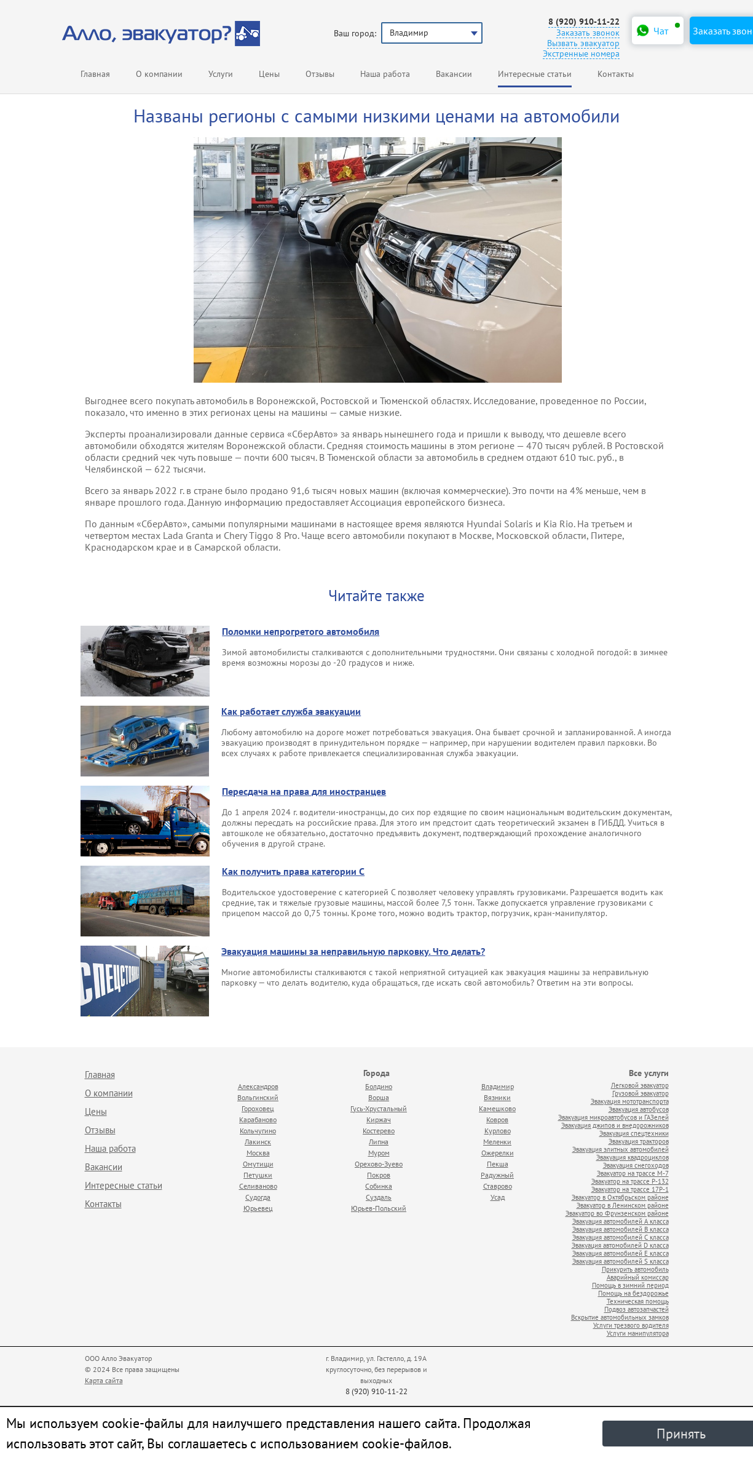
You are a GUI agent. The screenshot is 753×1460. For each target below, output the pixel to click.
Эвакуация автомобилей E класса (620, 1253)
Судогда (257, 1197)
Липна (378, 1141)
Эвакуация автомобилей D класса (620, 1245)
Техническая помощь (638, 1301)
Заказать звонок (588, 33)
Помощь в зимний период (630, 1285)
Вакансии (454, 73)
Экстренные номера (581, 54)
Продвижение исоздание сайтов (639, 1363)
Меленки (497, 1141)
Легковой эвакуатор (640, 1085)
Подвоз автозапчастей (636, 1309)
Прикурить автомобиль (635, 1269)
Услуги (220, 73)
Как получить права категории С (293, 871)
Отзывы (320, 73)
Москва (258, 1152)
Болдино (378, 1086)
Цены (269, 73)
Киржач (378, 1119)
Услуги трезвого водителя (631, 1325)
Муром (379, 1152)
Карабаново (258, 1119)
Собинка (378, 1186)
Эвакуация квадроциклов (632, 1157)
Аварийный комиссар (638, 1277)
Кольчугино (258, 1130)
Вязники (497, 1097)
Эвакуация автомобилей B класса (620, 1229)
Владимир (497, 1086)
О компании (159, 73)
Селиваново (258, 1186)
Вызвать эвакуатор (583, 43)
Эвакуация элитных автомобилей (620, 1149)
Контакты (615, 73)
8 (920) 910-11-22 (584, 22)
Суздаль (379, 1197)
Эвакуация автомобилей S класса (620, 1261)
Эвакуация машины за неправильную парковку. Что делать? (353, 951)
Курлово (497, 1130)
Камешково (497, 1108)
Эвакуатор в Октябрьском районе (620, 1197)
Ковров (497, 1119)
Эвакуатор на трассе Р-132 (630, 1181)
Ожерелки (497, 1152)
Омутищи (258, 1163)
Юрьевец (258, 1208)
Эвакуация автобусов (639, 1109)
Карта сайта (104, 1380)
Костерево (379, 1130)
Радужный (497, 1174)
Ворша (378, 1097)
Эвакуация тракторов (639, 1141)
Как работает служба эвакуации (291, 711)
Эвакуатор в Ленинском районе (623, 1205)
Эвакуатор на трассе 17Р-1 (630, 1189)
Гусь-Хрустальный (378, 1108)
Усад (498, 1197)
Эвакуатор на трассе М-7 (633, 1173)
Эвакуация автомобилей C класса (620, 1237)
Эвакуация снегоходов (636, 1165)
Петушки (257, 1174)
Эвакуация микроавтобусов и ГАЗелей (613, 1117)
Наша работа (385, 73)
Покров (378, 1174)
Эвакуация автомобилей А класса (620, 1221)
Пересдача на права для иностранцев (304, 791)
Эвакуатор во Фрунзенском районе (617, 1213)
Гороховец (258, 1108)
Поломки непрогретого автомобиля (300, 631)
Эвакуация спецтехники (634, 1133)
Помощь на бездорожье (633, 1293)
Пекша (497, 1163)
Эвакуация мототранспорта (630, 1101)
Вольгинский (257, 1097)
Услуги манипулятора (638, 1333)
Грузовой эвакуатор (640, 1093)
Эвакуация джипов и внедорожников (615, 1125)
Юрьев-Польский (378, 1208)
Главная (95, 73)
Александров (258, 1086)
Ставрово (497, 1186)
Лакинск (258, 1141)
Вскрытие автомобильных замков (620, 1317)
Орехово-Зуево (379, 1163)
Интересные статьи (123, 1185)
